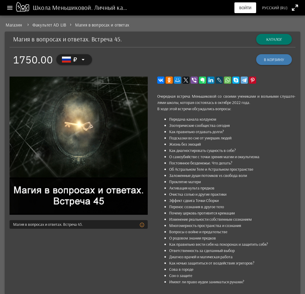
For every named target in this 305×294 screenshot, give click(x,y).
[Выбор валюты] (74, 59)
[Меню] (10, 7)
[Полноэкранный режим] (295, 7)
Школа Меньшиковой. (63, 7)
